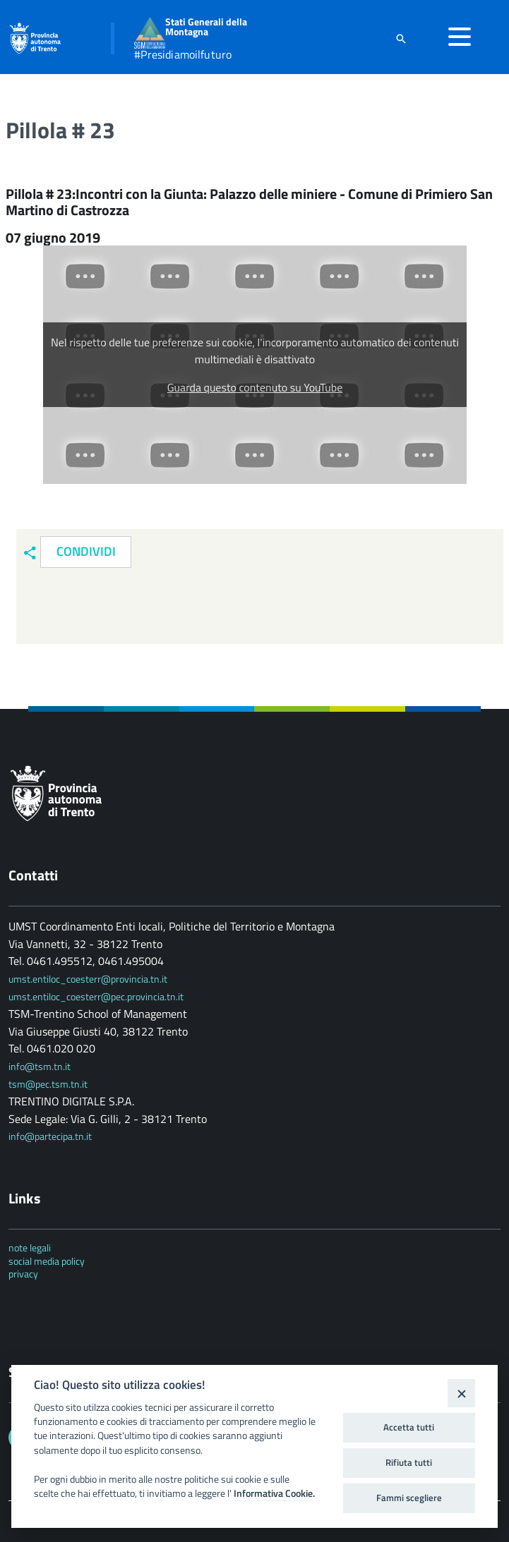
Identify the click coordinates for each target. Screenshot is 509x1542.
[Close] (461, 1393)
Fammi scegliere (409, 1498)
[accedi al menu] (459, 36)
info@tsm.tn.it (40, 1066)
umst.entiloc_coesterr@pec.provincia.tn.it (96, 996)
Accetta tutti (408, 1427)
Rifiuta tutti (408, 1462)
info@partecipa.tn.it (50, 1136)
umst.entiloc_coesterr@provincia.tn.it (87, 978)
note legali (29, 1247)
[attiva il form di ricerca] (401, 38)
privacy (23, 1273)
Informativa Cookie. (274, 1493)
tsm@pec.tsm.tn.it (48, 1083)
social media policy (46, 1260)
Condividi (86, 551)
